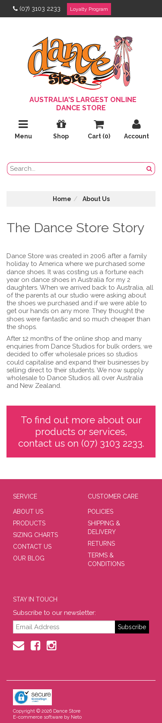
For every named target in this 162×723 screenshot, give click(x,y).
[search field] (75, 168)
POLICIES (100, 511)
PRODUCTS (29, 523)
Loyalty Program (89, 9)
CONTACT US (32, 546)
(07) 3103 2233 (36, 8)
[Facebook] (35, 645)
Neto (76, 717)
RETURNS (101, 543)
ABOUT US (28, 511)
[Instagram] (51, 645)
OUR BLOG (28, 558)
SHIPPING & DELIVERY (104, 527)
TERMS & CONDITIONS (106, 559)
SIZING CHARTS (35, 534)
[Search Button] (149, 168)
